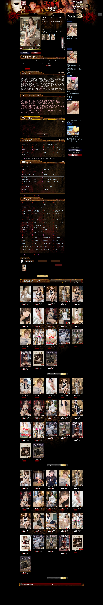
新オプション (64, 344)
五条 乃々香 (25, 395)
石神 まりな (25, 346)
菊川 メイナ (51, 346)
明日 (65, 282)
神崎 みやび (25, 303)
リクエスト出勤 (38, 346)
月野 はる (51, 303)
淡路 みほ (77, 303)
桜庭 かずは (38, 530)
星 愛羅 (63, 303)
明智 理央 (51, 486)
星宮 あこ (77, 417)
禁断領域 (25, 368)
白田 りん (64, 530)
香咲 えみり (63, 417)
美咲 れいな (51, 395)
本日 (55, 282)
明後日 (76, 282)
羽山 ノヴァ (25, 417)
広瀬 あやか (51, 417)
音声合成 (51, 367)
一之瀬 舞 (38, 303)
